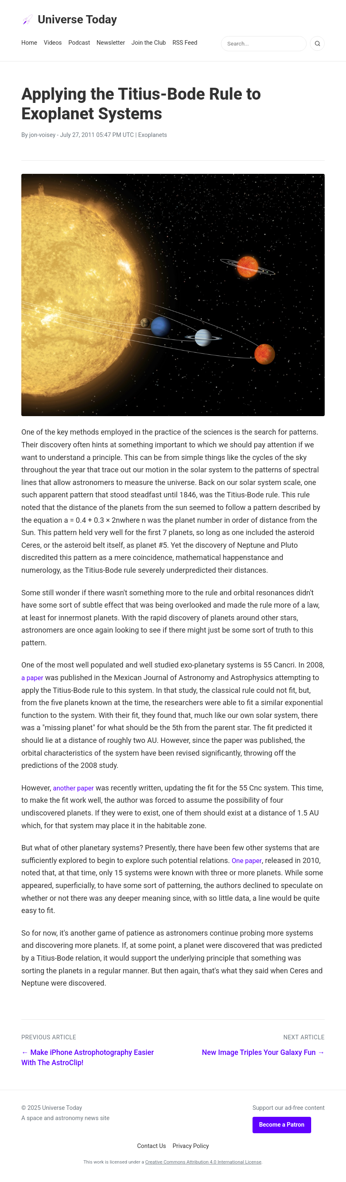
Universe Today (74, 21)
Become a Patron (282, 1127)
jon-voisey (42, 137)
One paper (248, 863)
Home (29, 45)
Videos (53, 45)
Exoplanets (152, 137)
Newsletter (111, 45)
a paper (33, 680)
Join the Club (149, 45)
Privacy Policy (191, 1149)
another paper (76, 790)
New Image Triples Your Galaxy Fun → (263, 1055)
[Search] (317, 46)
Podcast (79, 45)
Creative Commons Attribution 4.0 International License (203, 1164)
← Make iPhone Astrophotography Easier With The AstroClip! (87, 1060)
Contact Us (151, 1149)
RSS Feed (185, 45)
